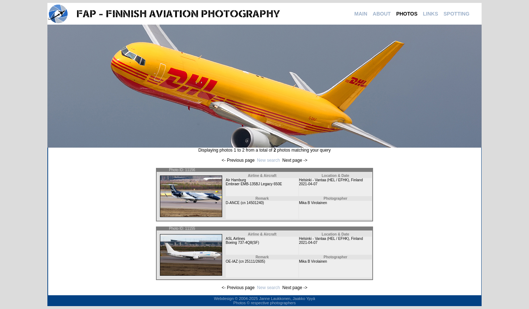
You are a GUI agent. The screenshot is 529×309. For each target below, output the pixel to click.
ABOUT (382, 14)
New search (268, 160)
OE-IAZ (232, 261)
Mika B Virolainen (313, 203)
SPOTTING (457, 14)
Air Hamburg (236, 180)
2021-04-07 (308, 184)
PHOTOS (407, 14)
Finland (357, 180)
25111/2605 (254, 261)
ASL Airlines (235, 239)
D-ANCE (233, 203)
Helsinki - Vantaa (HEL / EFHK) (324, 180)
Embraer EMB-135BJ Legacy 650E (254, 184)
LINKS (430, 14)
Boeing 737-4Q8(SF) (242, 243)
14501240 (255, 203)
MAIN (360, 14)
